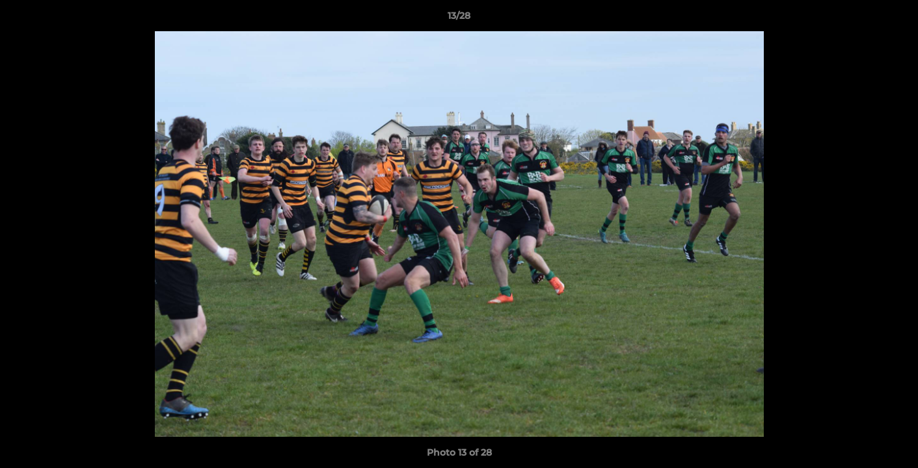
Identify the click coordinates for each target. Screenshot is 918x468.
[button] (894, 19)
